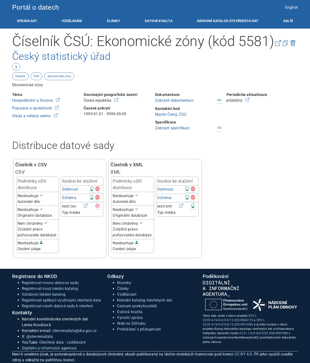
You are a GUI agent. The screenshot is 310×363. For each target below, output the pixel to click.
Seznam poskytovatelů (137, 306)
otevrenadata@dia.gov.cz (75, 330)
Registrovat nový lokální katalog (50, 288)
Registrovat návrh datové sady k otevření (57, 306)
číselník (20, 76)
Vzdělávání (72, 21)
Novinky (124, 282)
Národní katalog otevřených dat (144, 300)
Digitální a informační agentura (49, 348)
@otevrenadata (39, 336)
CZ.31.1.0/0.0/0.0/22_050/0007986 (263, 333)
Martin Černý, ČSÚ (170, 114)
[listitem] (27, 21)
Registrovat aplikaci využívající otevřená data (61, 300)
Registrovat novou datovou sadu (50, 282)
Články (113, 21)
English (291, 7)
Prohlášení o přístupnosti (139, 329)
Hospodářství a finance (33, 100)
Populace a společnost (32, 108)
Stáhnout (70, 189)
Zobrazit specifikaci (172, 128)
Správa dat (27, 21)
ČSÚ (36, 76)
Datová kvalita (158, 21)
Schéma (69, 197)
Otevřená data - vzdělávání (62, 342)
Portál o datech (35, 7)
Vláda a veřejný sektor (32, 116)
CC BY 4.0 (243, 354)
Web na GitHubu (131, 323)
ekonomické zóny (59, 76)
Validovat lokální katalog (43, 294)
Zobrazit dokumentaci (174, 100)
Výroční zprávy (130, 317)
